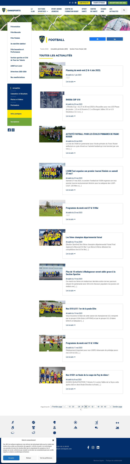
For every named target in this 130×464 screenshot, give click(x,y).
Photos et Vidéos (17, 100)
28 (79, 407)
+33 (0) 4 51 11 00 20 (61, 446)
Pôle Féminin (15, 38)
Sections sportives (43, 10)
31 (89, 407)
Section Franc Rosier (78, 49)
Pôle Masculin (16, 32)
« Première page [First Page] (56, 407)
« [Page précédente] (64, 407)
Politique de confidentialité (114, 461)
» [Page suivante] (110, 407)
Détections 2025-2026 (18, 72)
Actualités (16, 88)
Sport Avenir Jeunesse (56, 10)
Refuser (28, 458)
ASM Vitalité (83, 3)
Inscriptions (15, 122)
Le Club (33, 10)
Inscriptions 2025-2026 (118, 3)
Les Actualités (114, 10)
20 (73, 407)
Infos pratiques (16, 114)
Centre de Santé (93, 10)
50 (102, 407)
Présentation (15, 27)
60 (105, 407)
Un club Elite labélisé (18, 44)
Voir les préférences (46, 458)
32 (92, 407)
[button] (53, 440)
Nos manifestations (18, 77)
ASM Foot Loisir (16, 66)
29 (82, 407)
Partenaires (15, 105)
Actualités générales (59, 49)
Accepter (11, 458)
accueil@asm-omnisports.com (61, 449)
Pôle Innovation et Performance (17, 50)
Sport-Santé (84, 10)
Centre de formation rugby (71, 10)
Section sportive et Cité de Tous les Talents (19, 59)
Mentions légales (99, 461)
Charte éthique (99, 3)
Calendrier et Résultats (19, 94)
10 (70, 407)
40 (98, 407)
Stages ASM (103, 10)
